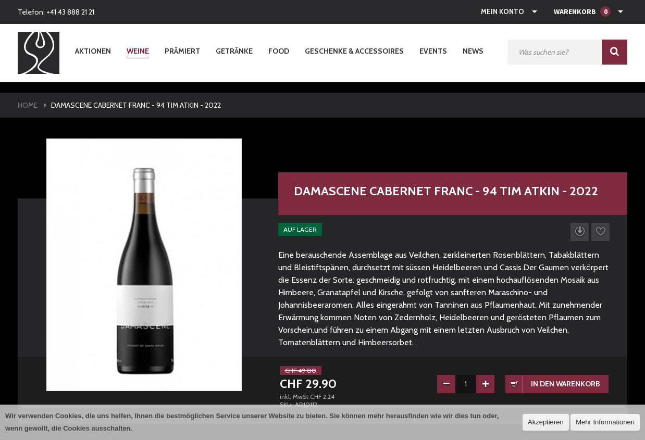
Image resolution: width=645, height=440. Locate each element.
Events (433, 51)
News (473, 51)
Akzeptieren (546, 422)
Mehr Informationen (605, 422)
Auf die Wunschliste (600, 232)
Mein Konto (502, 11)
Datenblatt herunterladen (579, 232)
